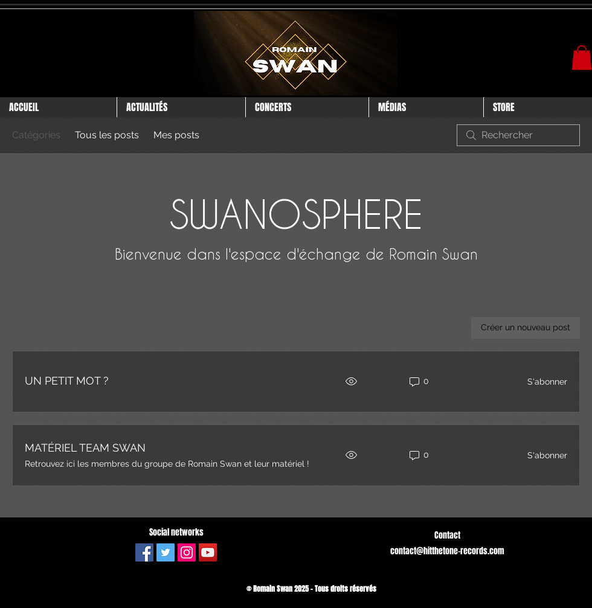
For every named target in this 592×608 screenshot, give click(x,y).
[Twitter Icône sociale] (165, 552)
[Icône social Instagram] (187, 552)
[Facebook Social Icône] (144, 552)
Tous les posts (107, 135)
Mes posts (176, 135)
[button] (581, 57)
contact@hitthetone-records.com (447, 551)
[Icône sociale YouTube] (208, 552)
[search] (518, 135)
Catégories (36, 135)
